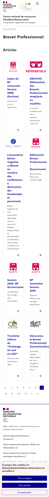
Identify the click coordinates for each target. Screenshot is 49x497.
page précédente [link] (11, 388)
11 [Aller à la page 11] (25, 393)
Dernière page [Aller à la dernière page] (38, 394)
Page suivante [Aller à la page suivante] (32, 394)
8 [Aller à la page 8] (6, 393)
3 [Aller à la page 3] (17, 387)
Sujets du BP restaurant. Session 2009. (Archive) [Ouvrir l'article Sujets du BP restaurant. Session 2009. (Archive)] (14, 87)
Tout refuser (24, 485)
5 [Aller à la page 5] (29, 387)
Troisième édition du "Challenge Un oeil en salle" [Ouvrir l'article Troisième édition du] (14, 345)
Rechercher (37, 3)
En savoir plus (24, 492)
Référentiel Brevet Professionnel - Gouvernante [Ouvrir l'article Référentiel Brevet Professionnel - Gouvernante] (38, 162)
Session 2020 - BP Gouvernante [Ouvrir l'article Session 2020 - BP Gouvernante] (15, 283)
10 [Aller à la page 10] (19, 393)
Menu (44, 3)
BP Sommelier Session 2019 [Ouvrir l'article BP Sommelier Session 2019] (36, 285)
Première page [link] (5, 388)
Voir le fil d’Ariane (9, 29)
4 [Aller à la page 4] (23, 387)
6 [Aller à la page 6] (35, 387)
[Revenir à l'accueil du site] (12, 415)
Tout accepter (24, 478)
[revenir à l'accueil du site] (24, 18)
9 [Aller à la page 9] (12, 393)
